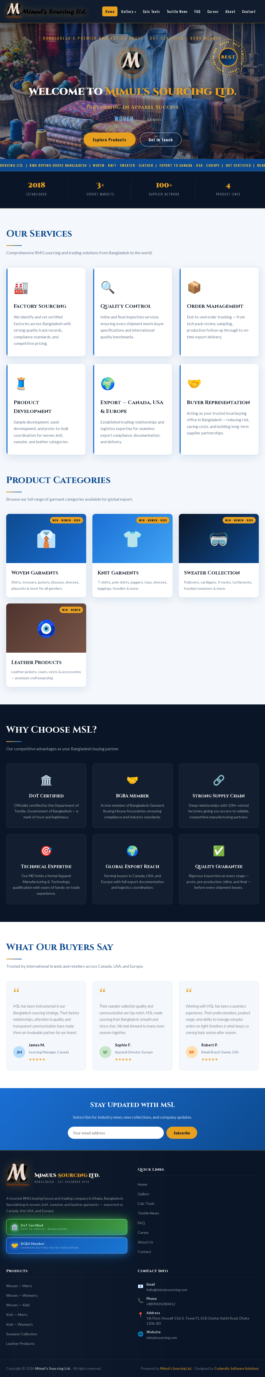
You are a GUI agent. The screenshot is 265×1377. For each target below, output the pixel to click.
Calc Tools (151, 11)
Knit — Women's (19, 1324)
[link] (52, 11)
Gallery (127, 11)
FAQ (197, 11)
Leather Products (20, 1343)
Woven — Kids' (18, 1305)
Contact (249, 11)
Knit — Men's (16, 1314)
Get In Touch (161, 139)
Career (213, 11)
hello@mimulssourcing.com (166, 1290)
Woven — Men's (19, 1286)
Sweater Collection (21, 1334)
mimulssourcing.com (161, 1338)
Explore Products (109, 139)
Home (109, 11)
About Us (145, 1242)
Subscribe (182, 1132)
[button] (46, 555)
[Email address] (116, 1133)
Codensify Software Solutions (236, 1368)
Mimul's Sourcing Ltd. (176, 1368)
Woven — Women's (22, 1295)
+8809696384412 (160, 1304)
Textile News (177, 11)
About (230, 11)
